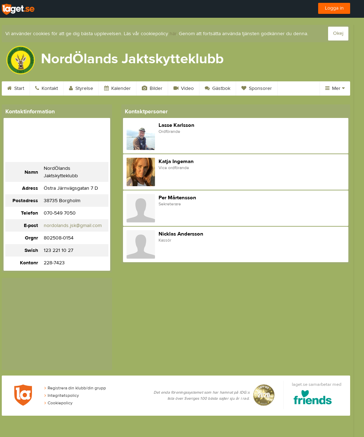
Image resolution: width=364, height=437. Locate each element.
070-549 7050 (60, 213)
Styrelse (81, 88)
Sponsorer (256, 88)
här (173, 34)
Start (15, 88)
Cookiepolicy (58, 403)
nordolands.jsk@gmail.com (73, 225)
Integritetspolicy (61, 395)
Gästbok (217, 88)
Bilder (152, 88)
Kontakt (46, 88)
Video (183, 88)
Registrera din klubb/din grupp (75, 388)
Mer (335, 88)
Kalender (117, 88)
